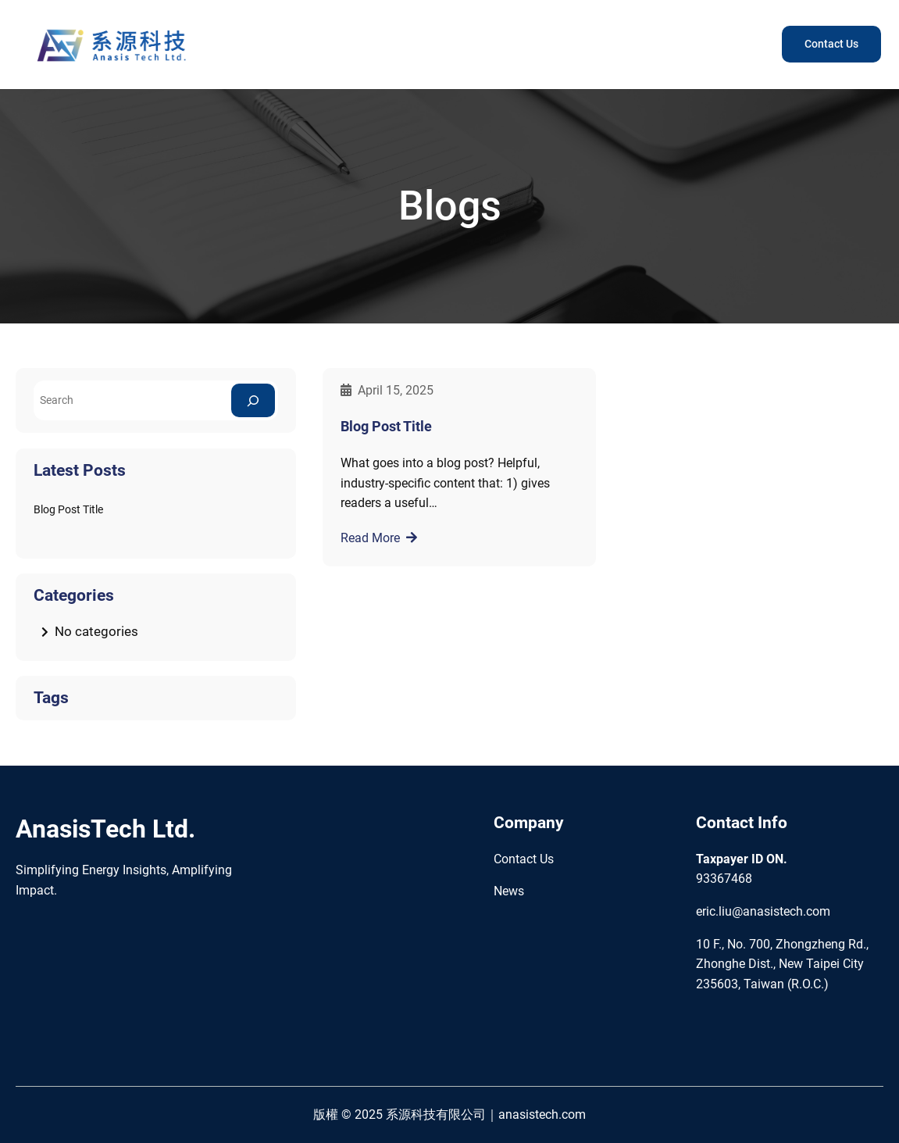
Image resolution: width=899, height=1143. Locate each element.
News (509, 891)
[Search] (253, 400)
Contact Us (831, 44)
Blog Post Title (68, 509)
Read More (370, 537)
